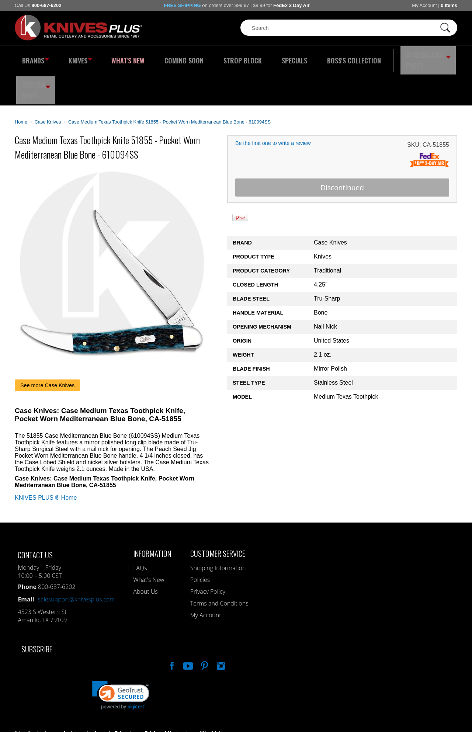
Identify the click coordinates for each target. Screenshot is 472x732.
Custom (437, 57)
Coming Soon (167, 57)
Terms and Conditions (219, 566)
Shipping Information (218, 531)
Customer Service (217, 516)
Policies (200, 543)
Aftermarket (385, 57)
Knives (75, 57)
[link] (120, 658)
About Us (145, 555)
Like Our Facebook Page (171, 628)
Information (152, 516)
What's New (118, 57)
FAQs (140, 531)
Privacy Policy (207, 555)
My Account (424, 5)
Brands (34, 57)
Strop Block (219, 57)
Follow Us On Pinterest (204, 628)
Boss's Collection (317, 57)
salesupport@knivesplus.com (76, 562)
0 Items (449, 5)
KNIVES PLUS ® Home (46, 461)
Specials (264, 57)
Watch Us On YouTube (187, 628)
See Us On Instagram (220, 628)
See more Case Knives (47, 348)
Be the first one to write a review (273, 107)
